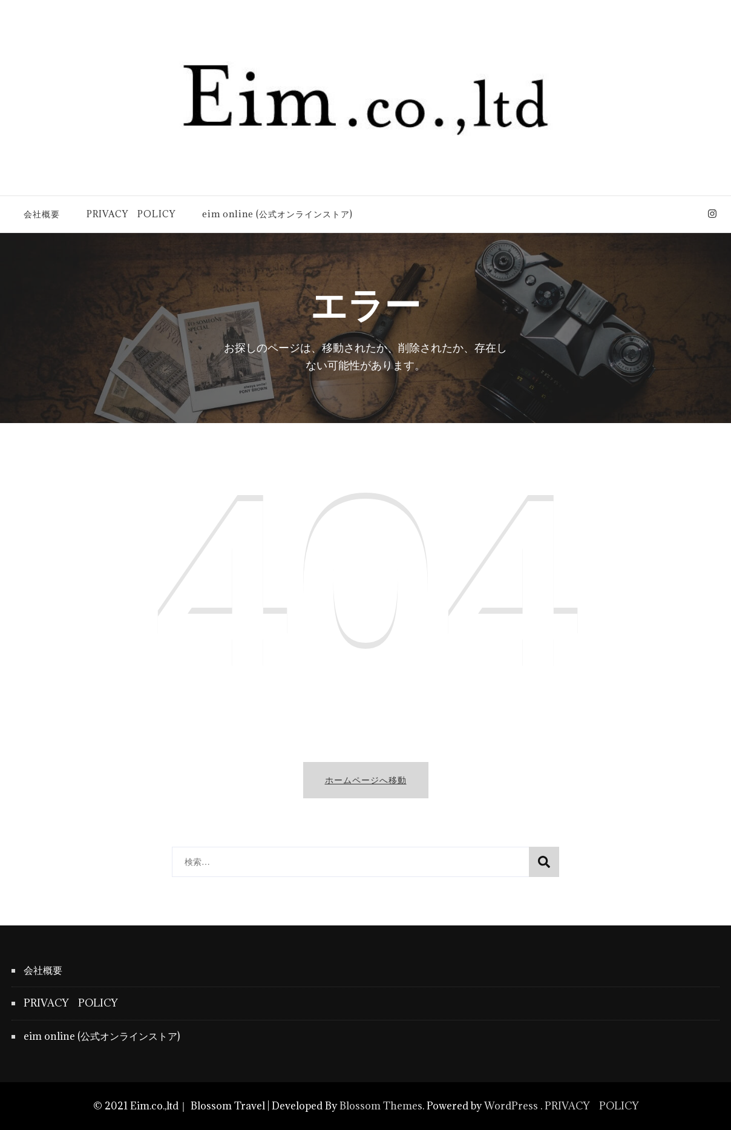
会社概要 (42, 214)
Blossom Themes (380, 1105)
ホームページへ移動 (366, 780)
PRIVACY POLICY (131, 214)
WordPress (511, 1105)
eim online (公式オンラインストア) (277, 214)
